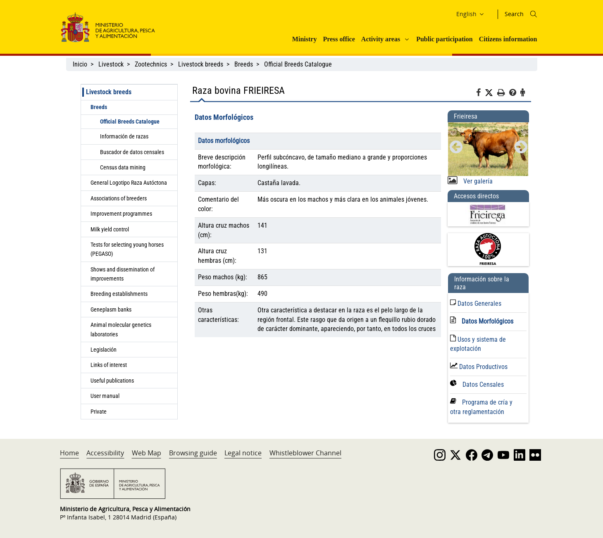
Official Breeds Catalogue (299, 64)
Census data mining (122, 167)
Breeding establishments (119, 293)
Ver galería (477, 181)
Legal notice (243, 452)
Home (69, 452)
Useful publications (112, 380)
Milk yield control (110, 229)
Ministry (304, 39)
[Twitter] (491, 93)
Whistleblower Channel (305, 452)
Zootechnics (151, 64)
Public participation (444, 39)
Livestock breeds (200, 64)
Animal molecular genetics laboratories (121, 329)
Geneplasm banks (111, 309)
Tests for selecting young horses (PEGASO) (127, 249)
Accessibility (105, 452)
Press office (339, 39)
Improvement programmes (121, 213)
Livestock (111, 64)
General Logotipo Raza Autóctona (129, 182)
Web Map (146, 452)
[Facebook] (480, 94)
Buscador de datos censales (132, 152)
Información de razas (124, 136)
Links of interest (109, 365)
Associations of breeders (119, 198)
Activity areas (380, 39)
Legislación (104, 349)
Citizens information (508, 39)
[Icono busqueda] (533, 14)
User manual (105, 396)
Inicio (80, 64)
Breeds (243, 64)
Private (99, 411)
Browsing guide (193, 452)
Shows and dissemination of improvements (123, 274)
